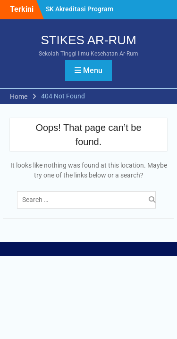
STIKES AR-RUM (88, 40)
